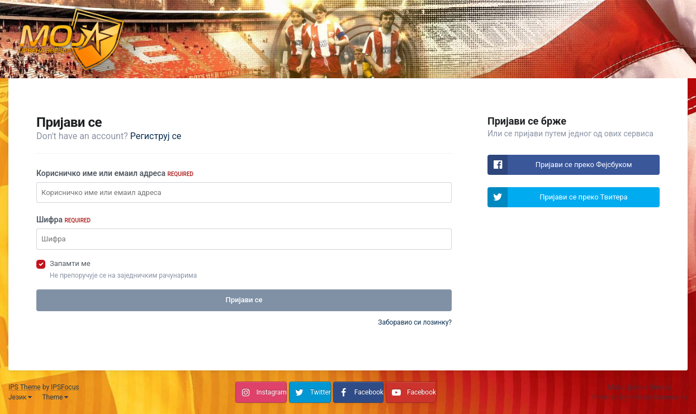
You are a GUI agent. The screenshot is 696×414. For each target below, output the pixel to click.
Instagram (272, 392)
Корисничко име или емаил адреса (114, 173)
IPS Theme (24, 387)
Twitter (320, 392)
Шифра (63, 219)
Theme (55, 397)
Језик (20, 397)
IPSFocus (65, 387)
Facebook (368, 392)
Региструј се (156, 136)
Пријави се (243, 300)
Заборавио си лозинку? (415, 322)
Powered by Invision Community (640, 397)
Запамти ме (70, 263)
